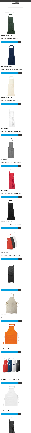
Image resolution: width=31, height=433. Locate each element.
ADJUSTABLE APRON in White (5, 253)
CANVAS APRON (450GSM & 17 (5, 278)
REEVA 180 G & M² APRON (19, 54)
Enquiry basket (17, 1)
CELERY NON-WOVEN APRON (20, 104)
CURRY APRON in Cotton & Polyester (21, 253)
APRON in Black (3, 228)
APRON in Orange (18, 228)
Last (21, 391)
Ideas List (15, 1)
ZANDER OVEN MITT (18, 203)
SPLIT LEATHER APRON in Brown (20, 278)
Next (19, 391)
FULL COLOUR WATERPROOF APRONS (6, 328)
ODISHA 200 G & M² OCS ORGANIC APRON (6, 29)
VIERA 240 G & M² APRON (19, 328)
